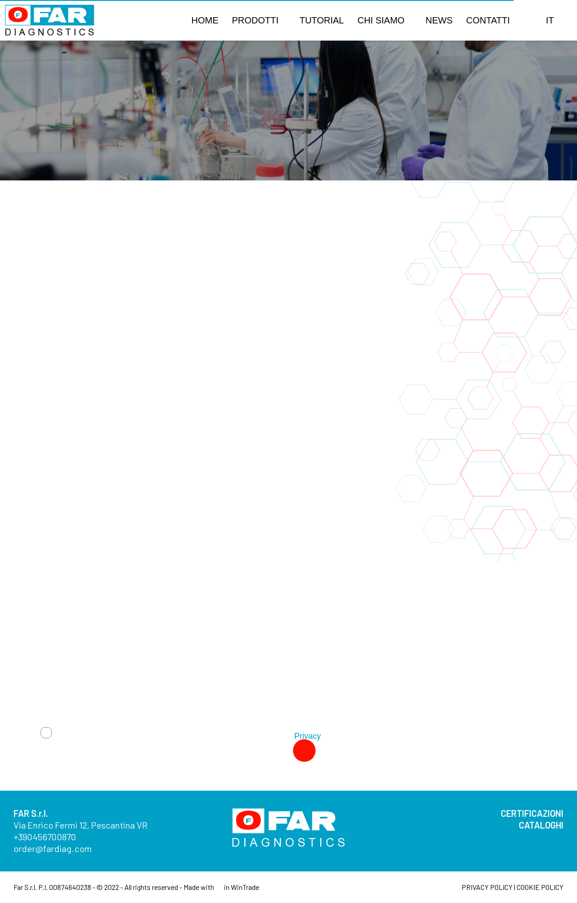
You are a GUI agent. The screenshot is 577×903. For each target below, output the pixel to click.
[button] (527, 20)
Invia (275, 750)
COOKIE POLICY (540, 887)
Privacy (307, 736)
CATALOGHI (541, 825)
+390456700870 (45, 836)
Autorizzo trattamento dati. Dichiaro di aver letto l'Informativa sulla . (189, 736)
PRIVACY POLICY (487, 887)
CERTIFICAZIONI (532, 813)
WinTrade (245, 887)
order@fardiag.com (53, 848)
